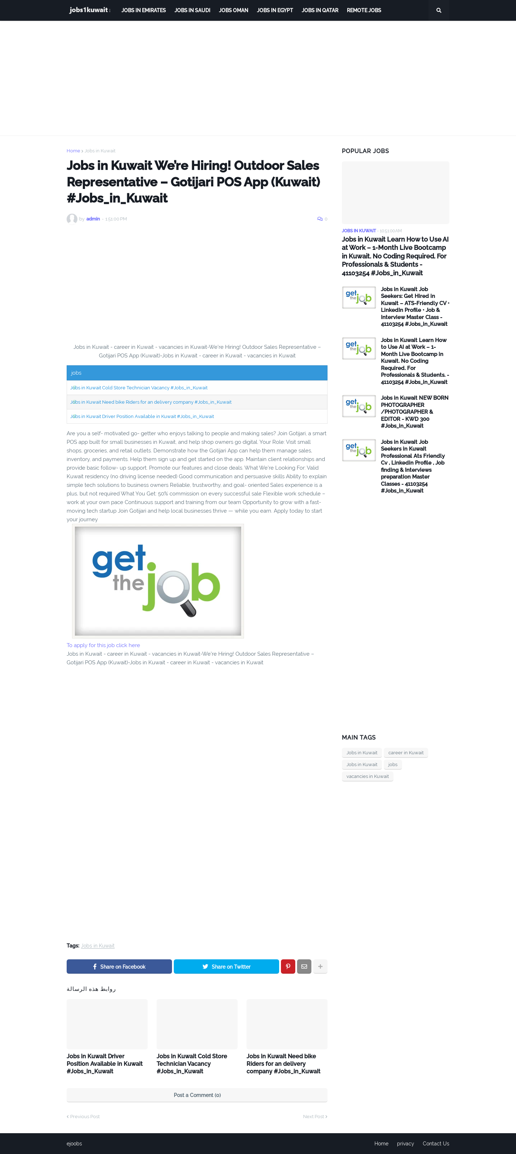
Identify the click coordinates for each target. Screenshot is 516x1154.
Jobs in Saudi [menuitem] (192, 10)
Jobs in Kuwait (100, 150)
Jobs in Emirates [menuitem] (143, 10)
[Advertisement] (258, 78)
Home (73, 150)
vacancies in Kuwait (368, 776)
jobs (392, 764)
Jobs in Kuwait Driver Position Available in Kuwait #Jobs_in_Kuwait (142, 416)
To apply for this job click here (103, 645)
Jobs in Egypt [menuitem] (275, 10)
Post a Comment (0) (197, 1095)
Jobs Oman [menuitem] (233, 10)
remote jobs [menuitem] (364, 10)
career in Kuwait (406, 752)
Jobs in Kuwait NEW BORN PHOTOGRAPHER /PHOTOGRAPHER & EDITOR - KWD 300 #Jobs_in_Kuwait (415, 412)
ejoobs (74, 1143)
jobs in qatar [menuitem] (320, 10)
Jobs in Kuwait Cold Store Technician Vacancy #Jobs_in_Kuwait (138, 387)
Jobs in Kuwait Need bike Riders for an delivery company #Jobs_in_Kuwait (150, 402)
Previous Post (85, 1116)
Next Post (313, 1116)
